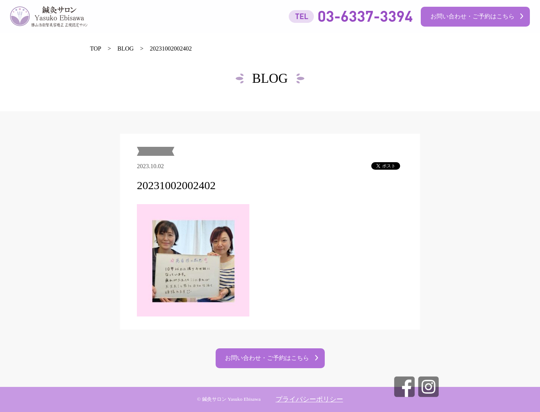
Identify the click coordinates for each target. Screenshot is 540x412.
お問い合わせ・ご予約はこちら (472, 16)
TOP (95, 48)
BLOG (125, 48)
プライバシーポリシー (309, 399)
